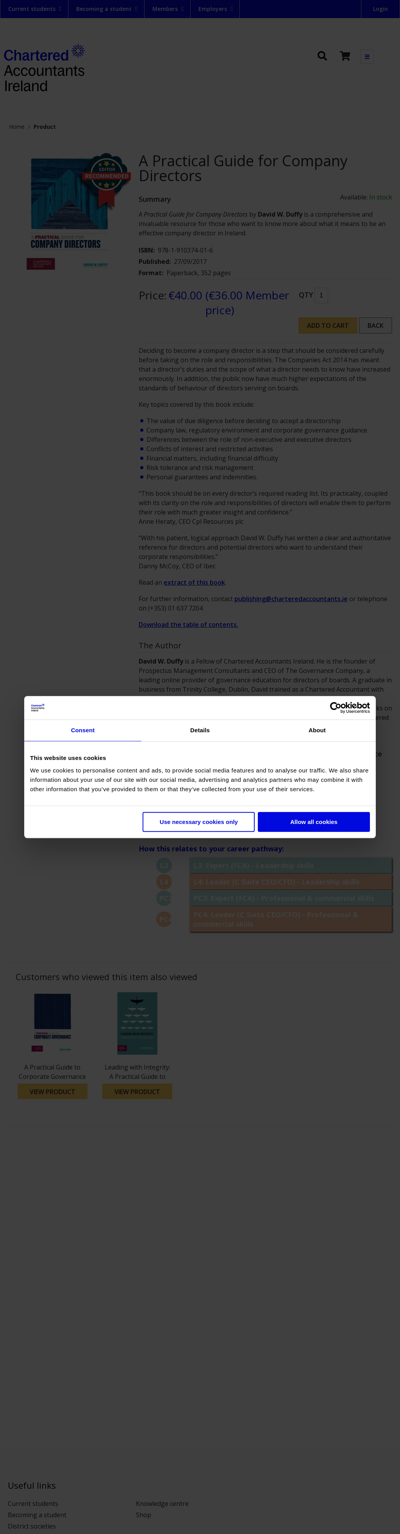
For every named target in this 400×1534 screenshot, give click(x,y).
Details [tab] (200, 730)
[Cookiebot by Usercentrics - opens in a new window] (336, 708)
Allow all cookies (314, 822)
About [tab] (317, 730)
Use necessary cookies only (199, 822)
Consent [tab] (83, 730)
